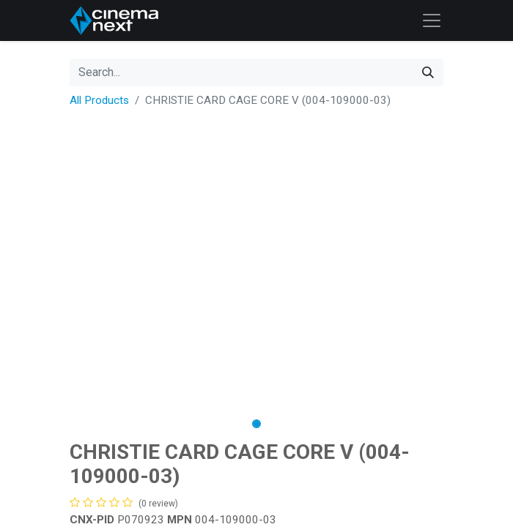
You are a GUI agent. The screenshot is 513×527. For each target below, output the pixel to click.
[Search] (428, 72)
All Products (99, 100)
